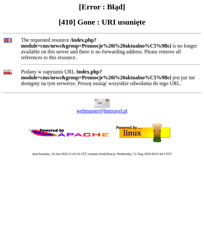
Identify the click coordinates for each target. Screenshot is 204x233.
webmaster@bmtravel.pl (101, 111)
